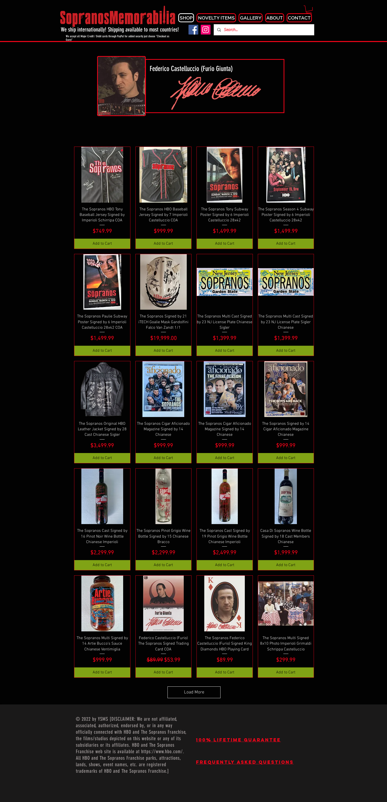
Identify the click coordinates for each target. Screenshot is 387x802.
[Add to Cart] (102, 244)
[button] (309, 10)
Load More (194, 692)
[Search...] (264, 29)
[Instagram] (206, 30)
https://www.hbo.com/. (162, 751)
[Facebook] (193, 30)
